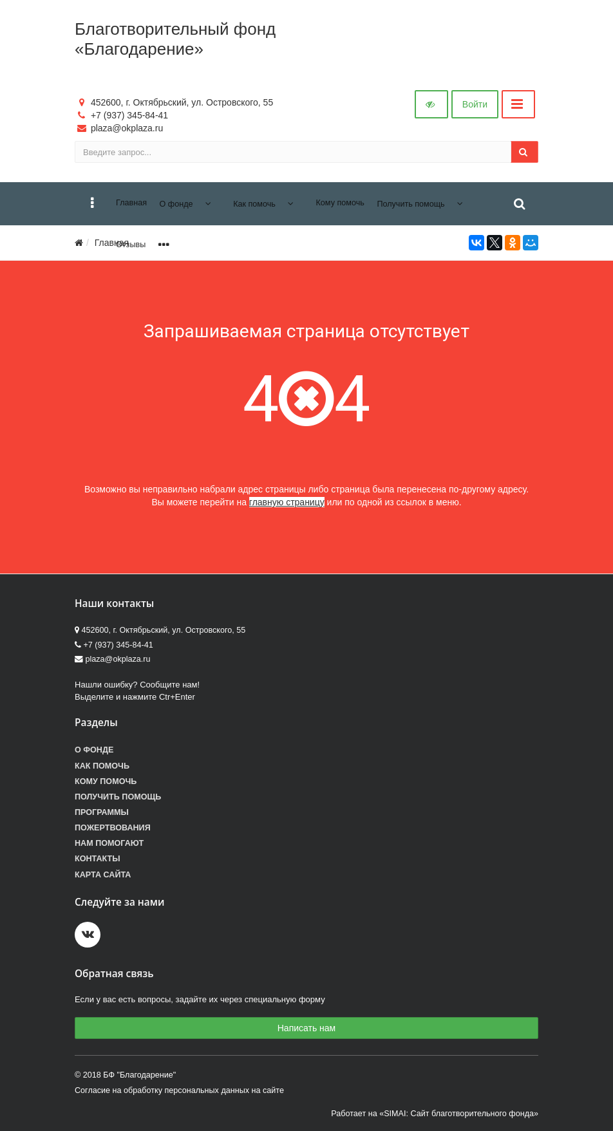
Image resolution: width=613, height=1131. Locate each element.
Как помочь (102, 766)
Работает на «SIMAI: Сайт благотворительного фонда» (434, 1113)
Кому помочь (106, 781)
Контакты (97, 858)
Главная (112, 243)
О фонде (94, 749)
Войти (474, 104)
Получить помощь (118, 796)
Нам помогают (109, 843)
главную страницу (287, 502)
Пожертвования (113, 827)
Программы (102, 812)
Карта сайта (103, 874)
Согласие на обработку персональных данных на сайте (179, 1090)
